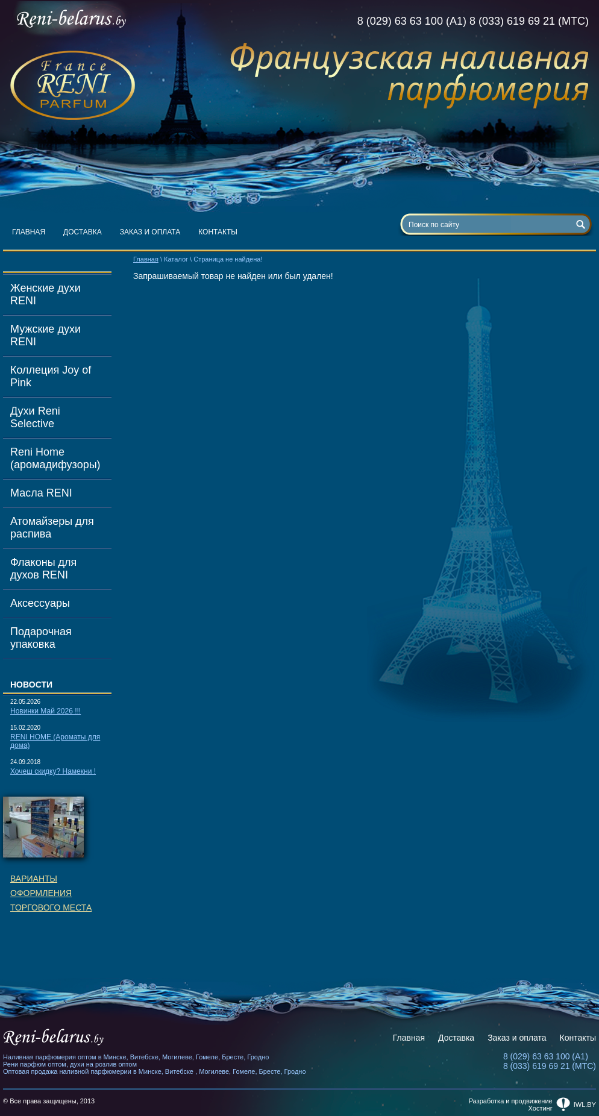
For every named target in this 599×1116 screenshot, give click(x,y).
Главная (28, 232)
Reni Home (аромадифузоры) (55, 458)
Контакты (217, 232)
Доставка (82, 232)
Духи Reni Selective (35, 417)
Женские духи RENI (45, 294)
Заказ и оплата (150, 232)
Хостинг (540, 1108)
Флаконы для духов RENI (43, 568)
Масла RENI (41, 493)
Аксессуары (40, 603)
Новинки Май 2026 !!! (45, 711)
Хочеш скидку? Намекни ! (53, 771)
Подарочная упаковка (41, 637)
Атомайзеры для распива (52, 527)
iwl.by (585, 1104)
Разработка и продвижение (511, 1101)
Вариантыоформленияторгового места (51, 893)
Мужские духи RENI (45, 335)
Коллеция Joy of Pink (50, 376)
